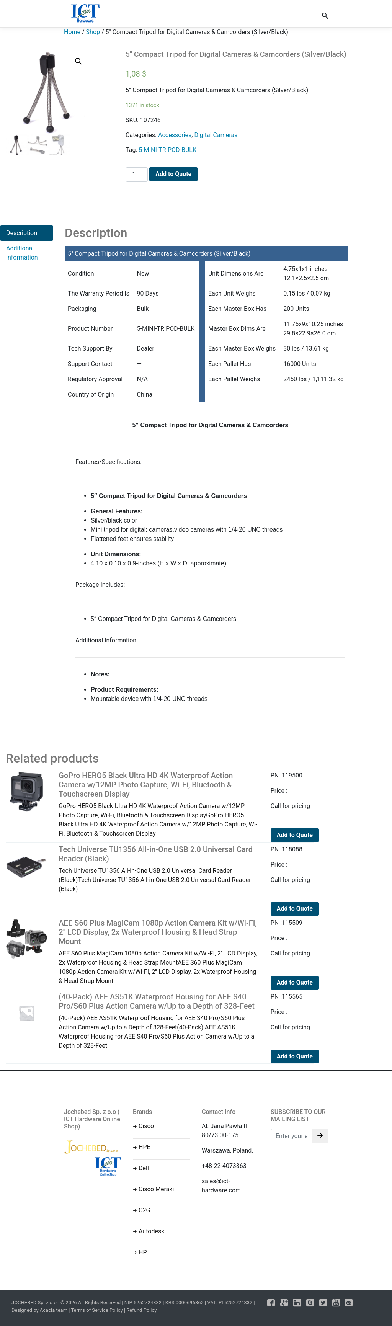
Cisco (146, 1126)
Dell (144, 1168)
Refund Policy (141, 1310)
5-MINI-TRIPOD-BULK (167, 150)
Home (72, 32)
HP (143, 1252)
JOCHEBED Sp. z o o (34, 1302)
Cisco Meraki (156, 1189)
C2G (144, 1210)
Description (21, 233)
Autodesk (151, 1231)
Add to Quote (173, 174)
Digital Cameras (215, 135)
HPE (144, 1147)
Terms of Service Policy (96, 1310)
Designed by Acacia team (39, 1310)
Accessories (174, 135)
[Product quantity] (137, 174)
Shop (93, 32)
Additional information (22, 253)
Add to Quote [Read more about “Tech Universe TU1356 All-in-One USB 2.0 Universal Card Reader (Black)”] (295, 908)
